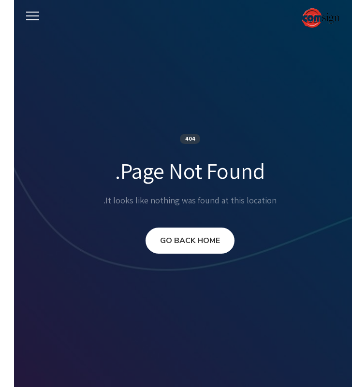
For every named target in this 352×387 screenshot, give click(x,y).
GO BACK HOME (176, 240)
